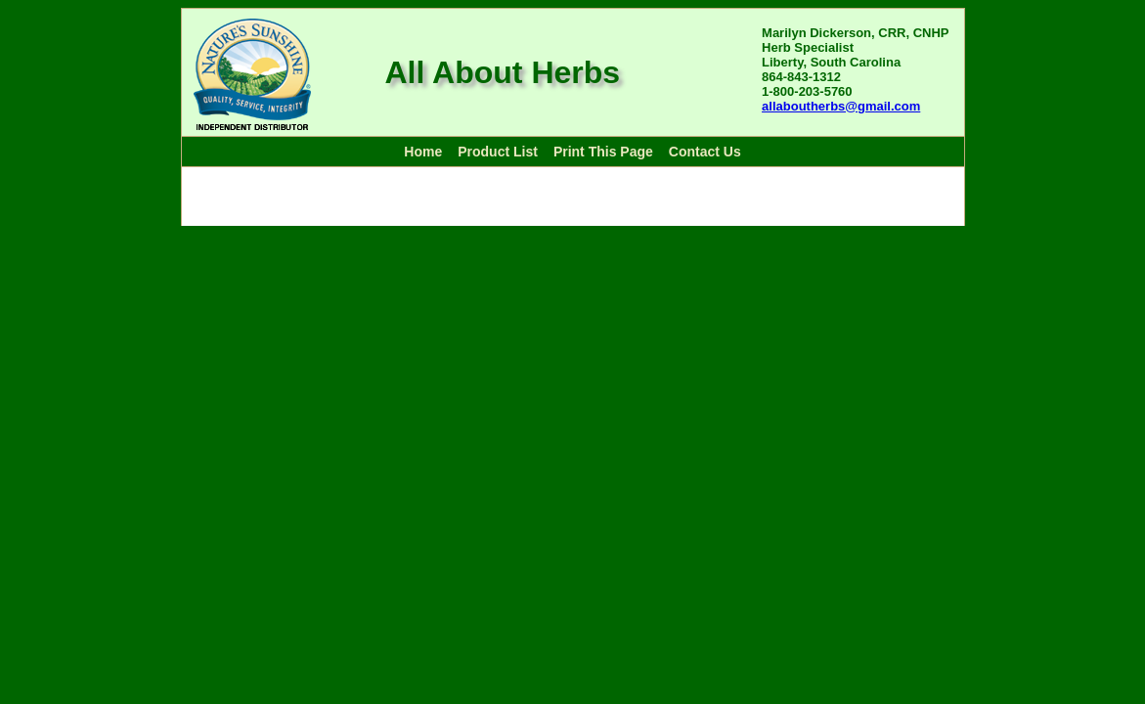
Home (423, 151)
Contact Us (705, 151)
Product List (498, 151)
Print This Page (603, 151)
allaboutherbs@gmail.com (841, 106)
